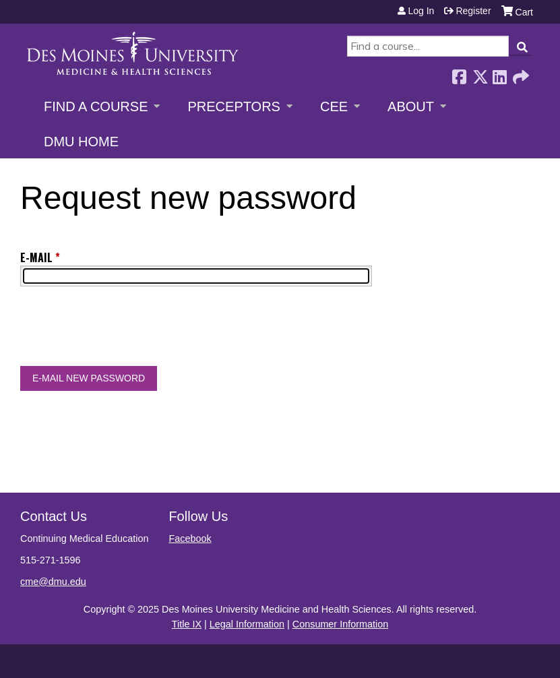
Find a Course (96, 106)
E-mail (36, 257)
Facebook (459, 73)
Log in (421, 11)
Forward (519, 73)
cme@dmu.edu (53, 581)
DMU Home (81, 141)
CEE (334, 106)
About (410, 106)
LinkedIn (499, 73)
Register (473, 11)
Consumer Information (340, 624)
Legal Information (247, 624)
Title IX (186, 624)
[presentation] (122, 329)
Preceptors (233, 106)
